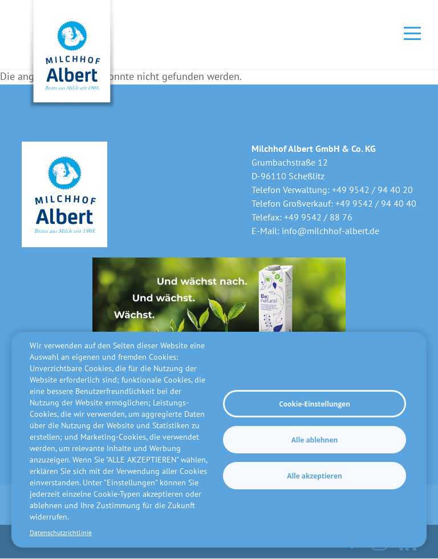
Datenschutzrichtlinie (61, 532)
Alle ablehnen (314, 439)
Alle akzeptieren (314, 475)
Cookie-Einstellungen (314, 403)
